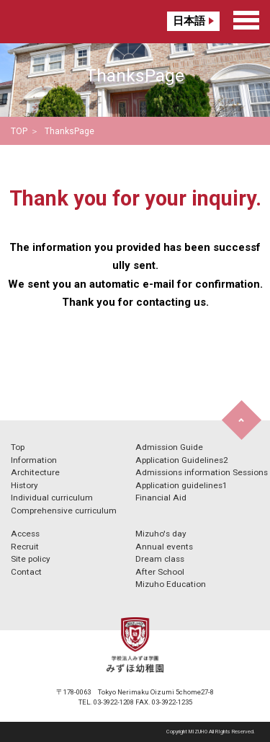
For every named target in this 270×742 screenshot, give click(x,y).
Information (34, 460)
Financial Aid (160, 498)
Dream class (159, 559)
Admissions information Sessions (201, 472)
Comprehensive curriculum (64, 510)
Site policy (30, 559)
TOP (19, 131)
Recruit (25, 547)
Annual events (164, 547)
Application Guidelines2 (181, 460)
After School (159, 572)
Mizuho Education (170, 584)
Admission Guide (169, 447)
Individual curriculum (52, 498)
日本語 (189, 20)
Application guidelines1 (181, 485)
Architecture (35, 472)
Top (17, 447)
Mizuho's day (160, 534)
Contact (26, 572)
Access (25, 534)
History (24, 485)
